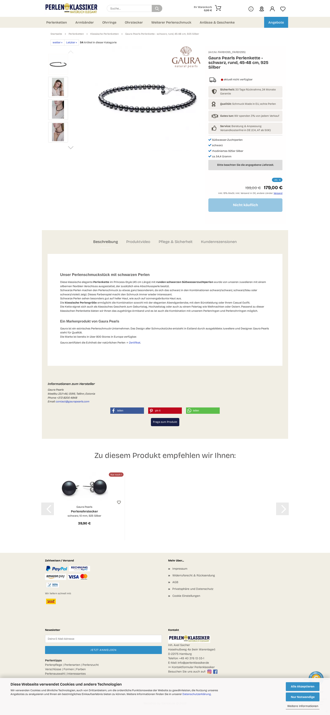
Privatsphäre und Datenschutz (192, 589)
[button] (272, 8)
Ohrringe (109, 22)
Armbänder (84, 22)
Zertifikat (134, 342)
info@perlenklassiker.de (193, 663)
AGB (175, 582)
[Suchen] (157, 8)
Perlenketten (56, 22)
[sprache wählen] (261, 8)
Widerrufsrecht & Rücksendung (193, 575)
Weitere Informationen (302, 706)
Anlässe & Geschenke (217, 22)
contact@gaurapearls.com (72, 401)
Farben (81, 669)
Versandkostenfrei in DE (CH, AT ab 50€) (245, 130)
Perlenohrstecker (84, 511)
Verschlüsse (53, 669)
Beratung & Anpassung (241, 126)
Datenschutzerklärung (196, 694)
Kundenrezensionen (219, 241)
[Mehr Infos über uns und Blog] (251, 8)
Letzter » (71, 42)
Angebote (276, 22)
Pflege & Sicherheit (176, 241)
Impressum (179, 568)
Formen (69, 669)
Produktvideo (138, 241)
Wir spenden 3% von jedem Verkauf (249, 116)
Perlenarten (72, 665)
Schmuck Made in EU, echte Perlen (248, 104)
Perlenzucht (90, 665)
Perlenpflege (53, 665)
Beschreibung (105, 241)
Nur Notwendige (303, 697)
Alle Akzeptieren (302, 686)
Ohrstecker (134, 22)
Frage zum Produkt (165, 422)
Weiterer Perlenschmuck (171, 22)
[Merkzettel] (283, 8)
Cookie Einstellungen (186, 596)
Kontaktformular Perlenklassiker (193, 667)
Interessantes (76, 673)
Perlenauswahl (55, 673)
